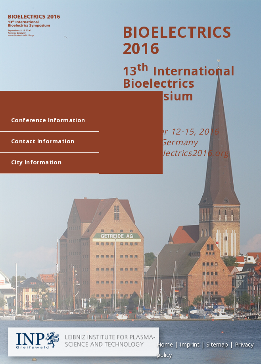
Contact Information (42, 142)
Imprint (190, 345)
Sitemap (217, 345)
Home (165, 345)
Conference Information (48, 121)
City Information (36, 163)
